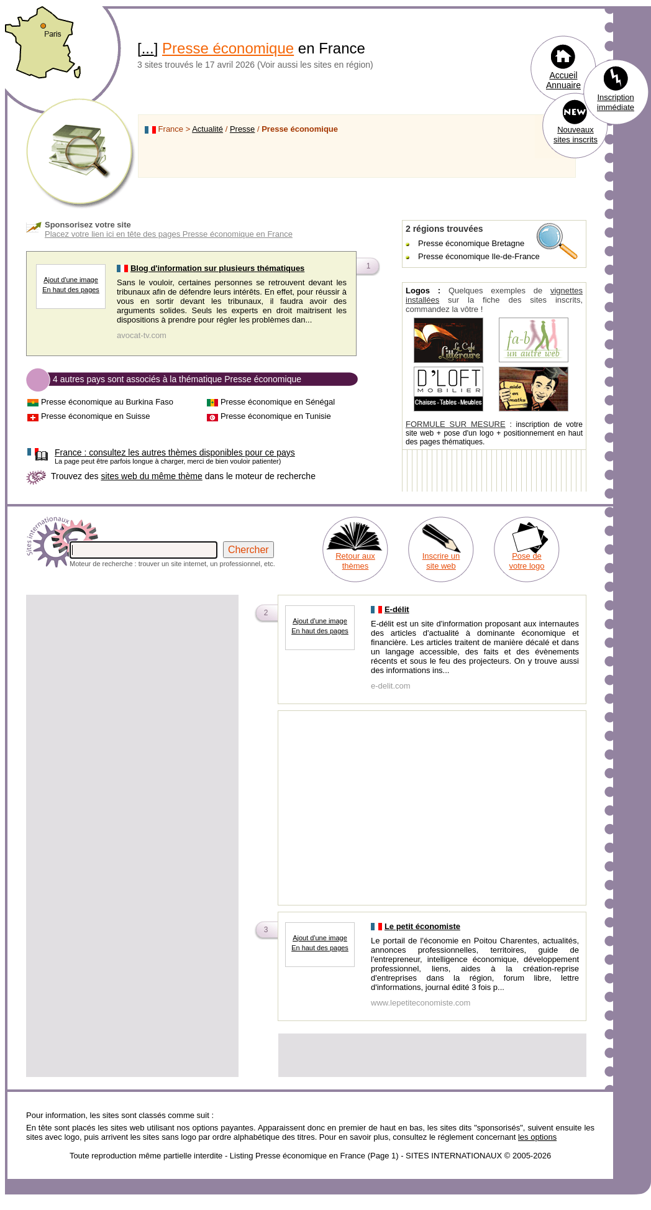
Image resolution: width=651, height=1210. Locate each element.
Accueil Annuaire (563, 80)
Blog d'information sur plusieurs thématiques (217, 268)
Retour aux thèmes (355, 561)
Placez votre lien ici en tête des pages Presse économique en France (169, 234)
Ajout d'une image (70, 279)
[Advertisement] (132, 684)
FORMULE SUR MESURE (456, 424)
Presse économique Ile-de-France (479, 256)
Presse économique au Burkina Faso (107, 401)
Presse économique (228, 48)
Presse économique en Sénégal (278, 401)
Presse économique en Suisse (95, 416)
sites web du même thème (151, 476)
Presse (242, 129)
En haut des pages (70, 289)
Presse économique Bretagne (471, 243)
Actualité (207, 129)
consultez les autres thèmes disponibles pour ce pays (175, 452)
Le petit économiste (422, 926)
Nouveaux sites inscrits (575, 134)
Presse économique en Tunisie (276, 416)
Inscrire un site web (441, 561)
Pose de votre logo (526, 561)
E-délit (397, 609)
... (148, 48)
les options (537, 1137)
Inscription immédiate (615, 102)
